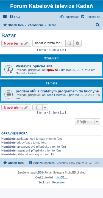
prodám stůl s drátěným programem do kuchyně (57, 91)
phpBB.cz (62, 177)
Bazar (8, 35)
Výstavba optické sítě (34, 66)
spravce (52, 70)
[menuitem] (14, 16)
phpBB (38, 172)
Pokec (32, 73)
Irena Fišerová (56, 95)
